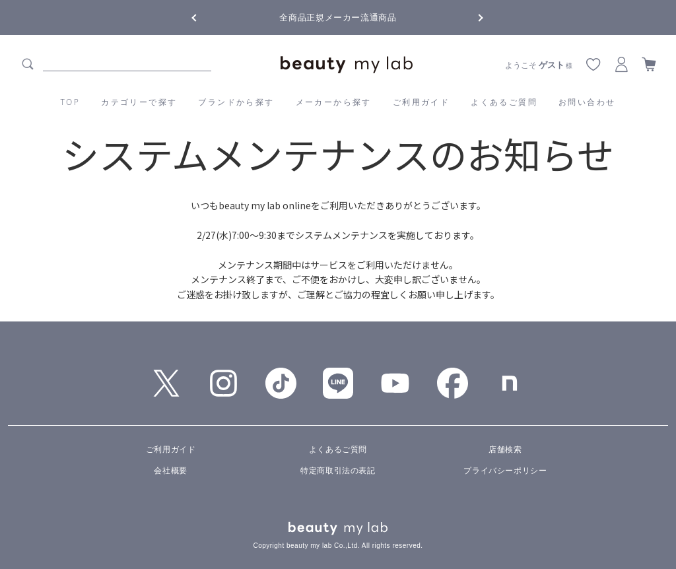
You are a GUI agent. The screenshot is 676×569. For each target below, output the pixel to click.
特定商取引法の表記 (337, 470)
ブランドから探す (236, 102)
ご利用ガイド (421, 102)
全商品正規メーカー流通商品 (337, 17)
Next (470, 16)
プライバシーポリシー (505, 470)
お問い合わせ (586, 102)
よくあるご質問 (504, 102)
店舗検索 (505, 449)
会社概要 (170, 470)
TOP (71, 102)
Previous (206, 16)
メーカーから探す (334, 102)
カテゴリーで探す (139, 102)
